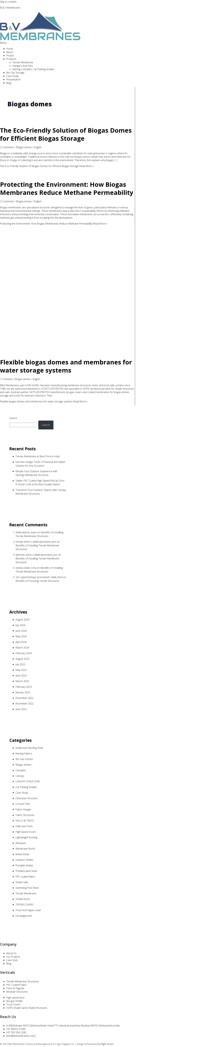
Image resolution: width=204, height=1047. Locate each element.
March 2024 (22, 647)
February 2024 (24, 653)
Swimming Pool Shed (27, 887)
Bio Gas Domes (24, 759)
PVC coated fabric (25, 876)
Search (13, 418)
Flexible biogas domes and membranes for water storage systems (66, 366)
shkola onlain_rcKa (26, 568)
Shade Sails (22, 882)
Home (9, 48)
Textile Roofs (23, 899)
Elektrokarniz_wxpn (26, 532)
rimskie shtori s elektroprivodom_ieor (36, 541)
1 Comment (6, 379)
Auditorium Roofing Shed (29, 748)
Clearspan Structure (27, 798)
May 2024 (21, 636)
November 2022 (25, 703)
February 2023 (24, 686)
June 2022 (21, 709)
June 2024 (21, 630)
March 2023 (22, 681)
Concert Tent (23, 804)
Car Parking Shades (26, 787)
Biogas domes (24, 147)
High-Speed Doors (26, 832)
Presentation (13, 79)
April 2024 (21, 642)
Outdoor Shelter (24, 860)
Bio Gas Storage (15, 72)
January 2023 (23, 692)
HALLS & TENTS (25, 820)
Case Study (12, 76)
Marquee (21, 843)
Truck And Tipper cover (28, 910)
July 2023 (20, 664)
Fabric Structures (25, 815)
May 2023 (21, 670)
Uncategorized (24, 915)
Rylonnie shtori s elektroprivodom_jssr (36, 554)
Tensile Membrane (22, 62)
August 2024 (22, 619)
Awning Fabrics (24, 753)
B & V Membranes (10, 7)
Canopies (21, 770)
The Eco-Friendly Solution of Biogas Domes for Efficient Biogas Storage (66, 134)
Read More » (47, 166)
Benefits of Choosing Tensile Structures (37, 581)
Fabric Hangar (23, 809)
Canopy (20, 776)
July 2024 (20, 625)
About (9, 52)
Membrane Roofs (25, 848)
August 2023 (22, 658)
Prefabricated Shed (26, 871)
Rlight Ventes (107, 1043)
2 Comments (7, 147)
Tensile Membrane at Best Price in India (38, 456)
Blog (8, 83)
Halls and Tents (24, 826)
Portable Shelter (24, 865)
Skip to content (8, 1)
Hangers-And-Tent (22, 65)
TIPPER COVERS (25, 904)
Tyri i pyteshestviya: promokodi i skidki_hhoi (39, 577)
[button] (102, 42)
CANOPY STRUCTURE (28, 781)
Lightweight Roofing (26, 837)
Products (11, 59)
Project (10, 55)
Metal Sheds (22, 854)
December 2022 (24, 698)
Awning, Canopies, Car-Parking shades (33, 69)
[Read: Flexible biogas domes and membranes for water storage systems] (67, 351)
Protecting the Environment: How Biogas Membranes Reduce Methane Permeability (66, 188)
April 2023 (21, 675)
